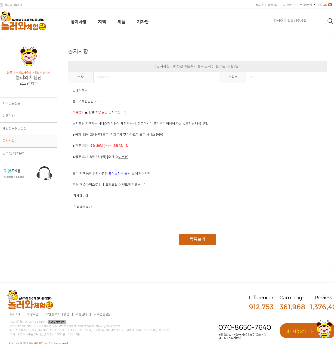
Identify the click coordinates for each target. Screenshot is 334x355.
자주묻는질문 (12, 103)
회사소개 (14, 314)
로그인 (259, 4)
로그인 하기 (29, 84)
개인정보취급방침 (15, 128)
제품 (121, 22)
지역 (102, 22)
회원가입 (272, 4)
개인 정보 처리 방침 (57, 314)
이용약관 (9, 116)
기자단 (143, 22)
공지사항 (79, 22)
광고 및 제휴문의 (13, 4)
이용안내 (81, 314)
